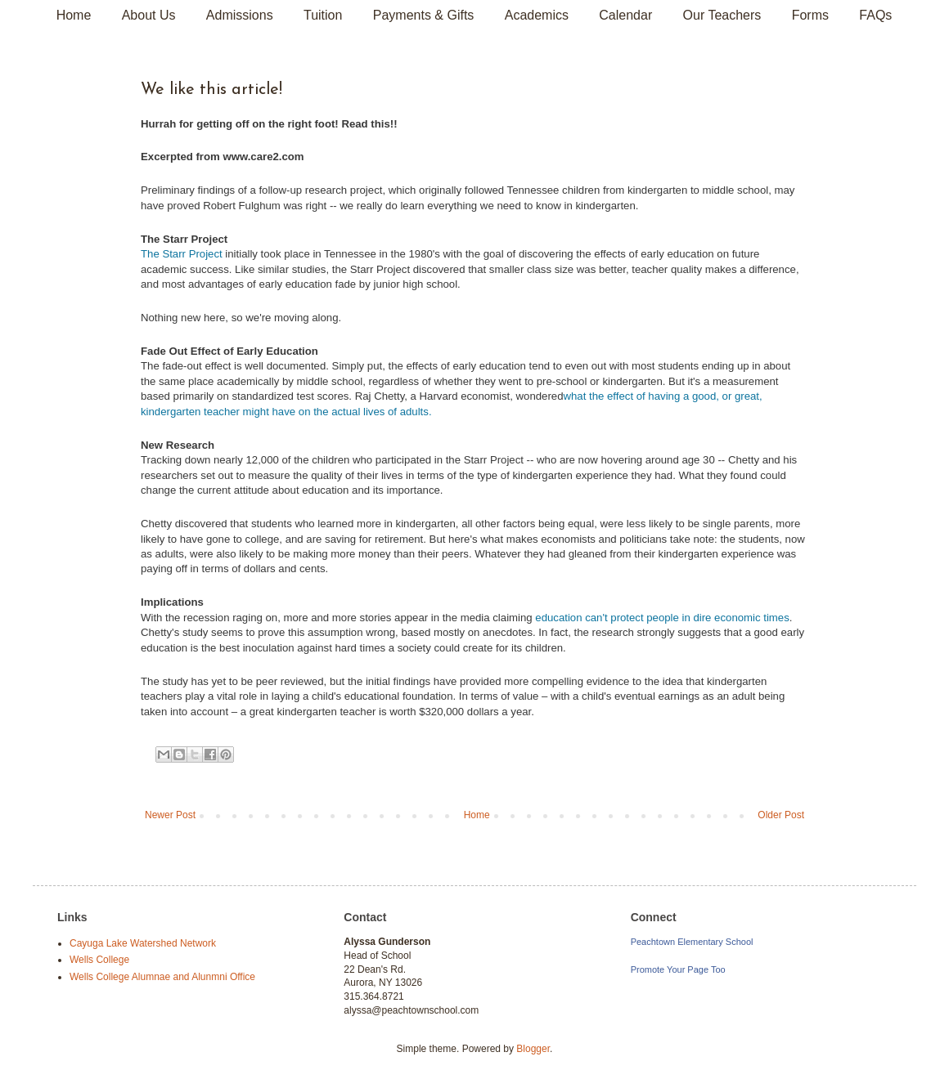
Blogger (533, 1048)
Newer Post (170, 815)
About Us (149, 15)
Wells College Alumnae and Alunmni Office (162, 977)
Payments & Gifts (424, 15)
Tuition (323, 15)
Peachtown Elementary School (692, 942)
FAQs (875, 15)
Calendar (625, 15)
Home (74, 15)
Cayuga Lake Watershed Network (143, 943)
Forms (810, 15)
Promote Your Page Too (678, 969)
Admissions (239, 15)
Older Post (781, 815)
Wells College (99, 959)
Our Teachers (722, 15)
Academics (537, 15)
